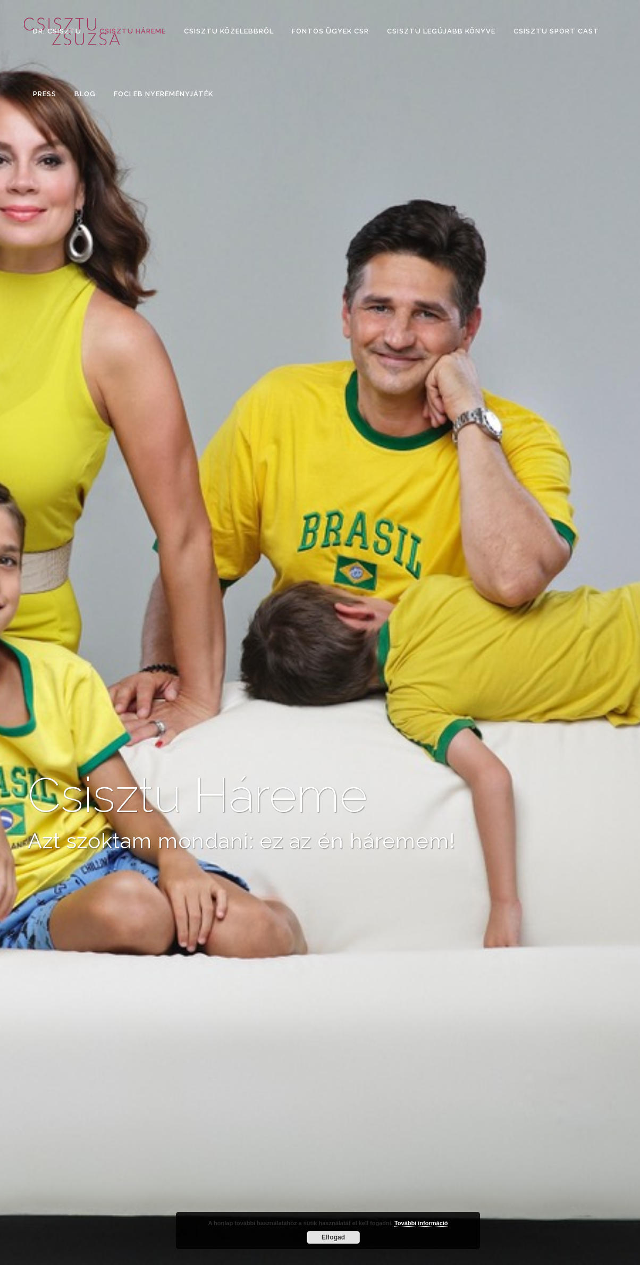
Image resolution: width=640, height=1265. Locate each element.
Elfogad (333, 1237)
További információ (421, 1223)
